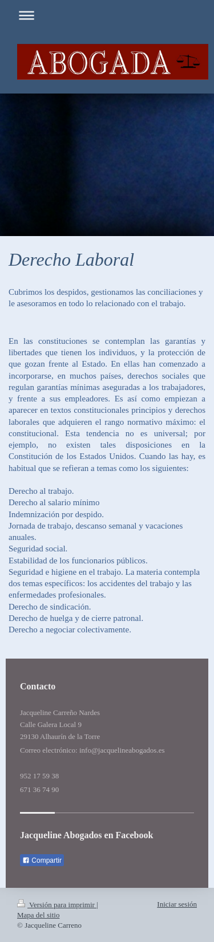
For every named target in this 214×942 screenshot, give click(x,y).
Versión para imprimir (56, 904)
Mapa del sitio (38, 915)
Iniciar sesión (177, 904)
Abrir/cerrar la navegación (107, 15)
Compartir (42, 860)
